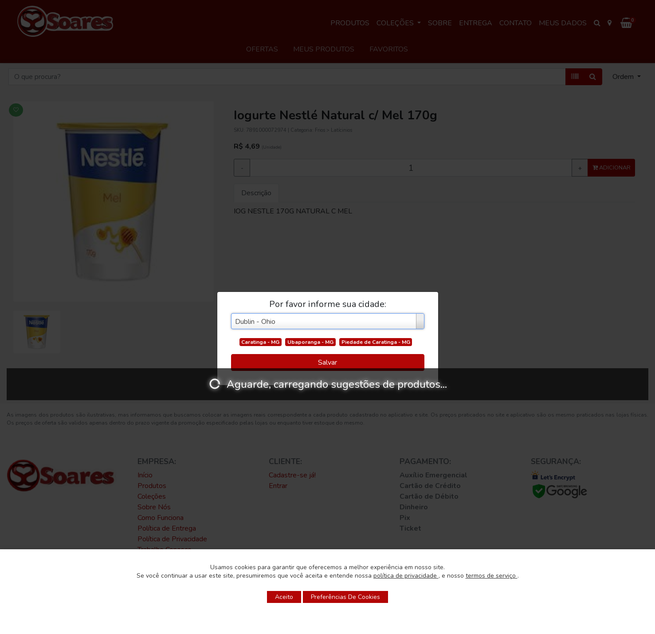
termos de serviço (492, 575)
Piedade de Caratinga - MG (375, 342)
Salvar (327, 362)
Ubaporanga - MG (310, 342)
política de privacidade (406, 575)
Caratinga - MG (260, 342)
